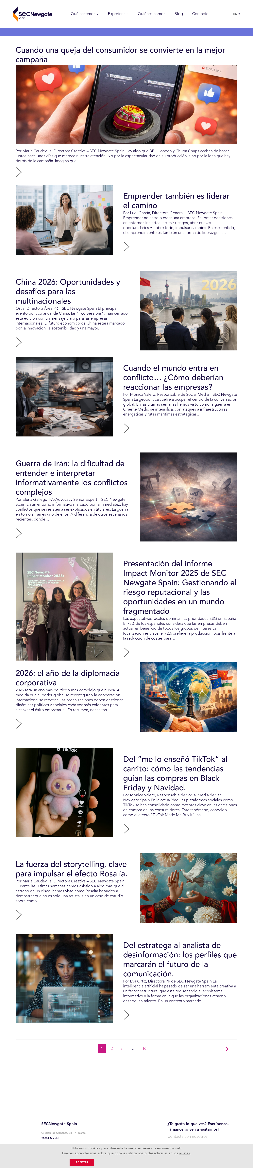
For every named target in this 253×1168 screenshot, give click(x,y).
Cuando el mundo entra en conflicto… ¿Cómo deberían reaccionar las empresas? (173, 378)
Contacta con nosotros (187, 1137)
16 (145, 1048)
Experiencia (118, 14)
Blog (179, 14)
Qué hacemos (83, 14)
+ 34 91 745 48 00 (52, 1147)
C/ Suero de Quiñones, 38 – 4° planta (63, 1133)
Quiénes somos (151, 14)
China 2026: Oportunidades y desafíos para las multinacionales (68, 292)
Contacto (200, 14)
